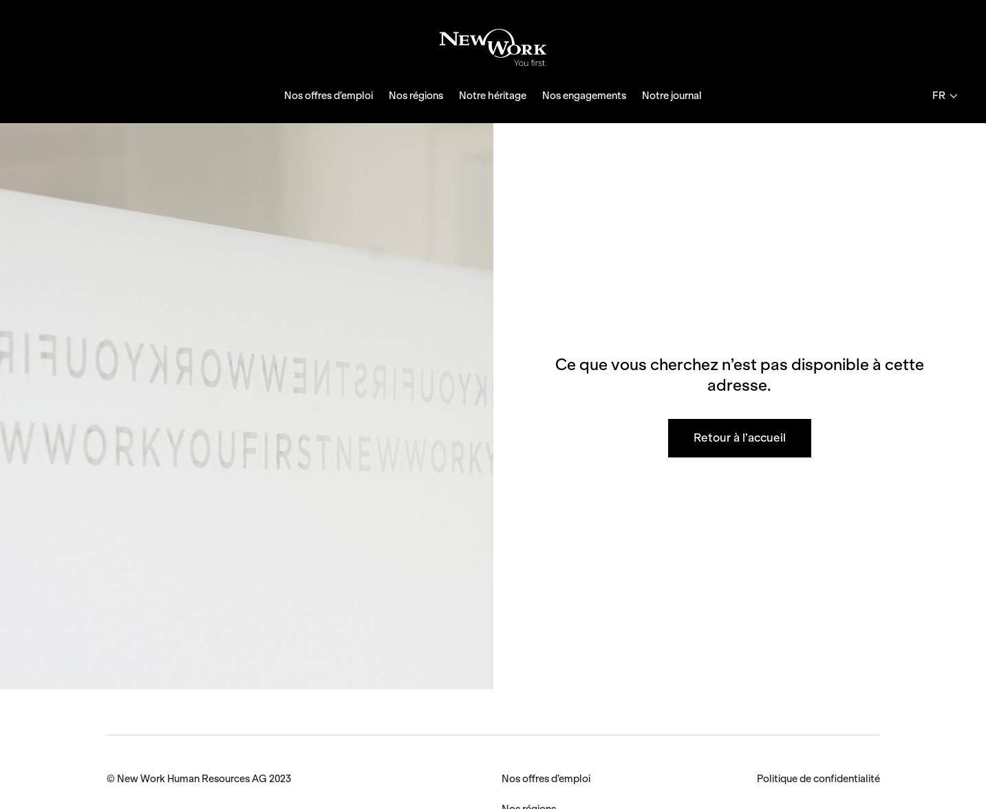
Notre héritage (492, 95)
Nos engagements (584, 95)
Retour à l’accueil (740, 437)
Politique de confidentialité (818, 779)
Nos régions (416, 95)
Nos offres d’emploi (328, 95)
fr (944, 95)
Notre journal (672, 95)
